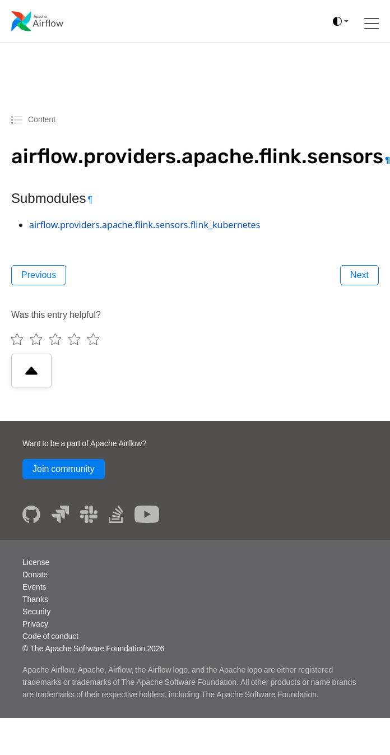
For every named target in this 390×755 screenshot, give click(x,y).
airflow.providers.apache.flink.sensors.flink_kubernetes (144, 225)
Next (359, 275)
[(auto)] (340, 21)
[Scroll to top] (31, 370)
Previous (38, 275)
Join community (63, 469)
